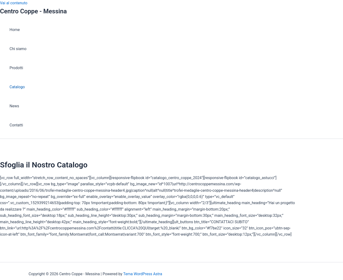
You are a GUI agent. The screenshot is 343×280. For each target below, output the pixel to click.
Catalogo (17, 87)
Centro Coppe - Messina (33, 11)
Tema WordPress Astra (142, 274)
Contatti (16, 125)
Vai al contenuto (13, 3)
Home (15, 29)
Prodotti (16, 68)
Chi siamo (18, 49)
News (14, 106)
